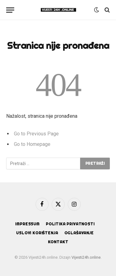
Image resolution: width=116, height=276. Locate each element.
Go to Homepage (32, 144)
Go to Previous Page (36, 134)
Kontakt (58, 242)
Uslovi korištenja (37, 233)
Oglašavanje (79, 233)
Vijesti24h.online (86, 257)
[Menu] (10, 10)
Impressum (27, 224)
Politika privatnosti (70, 224)
